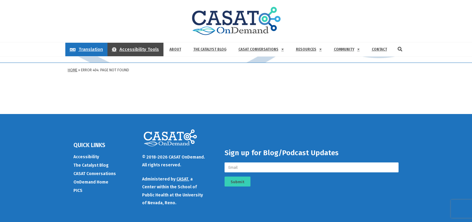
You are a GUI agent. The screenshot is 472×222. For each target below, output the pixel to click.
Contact (379, 49)
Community (347, 49)
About (175, 49)
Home (72, 70)
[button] (400, 49)
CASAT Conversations (261, 49)
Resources (309, 49)
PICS (77, 190)
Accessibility (86, 156)
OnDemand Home (90, 182)
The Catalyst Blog (209, 49)
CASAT (182, 179)
